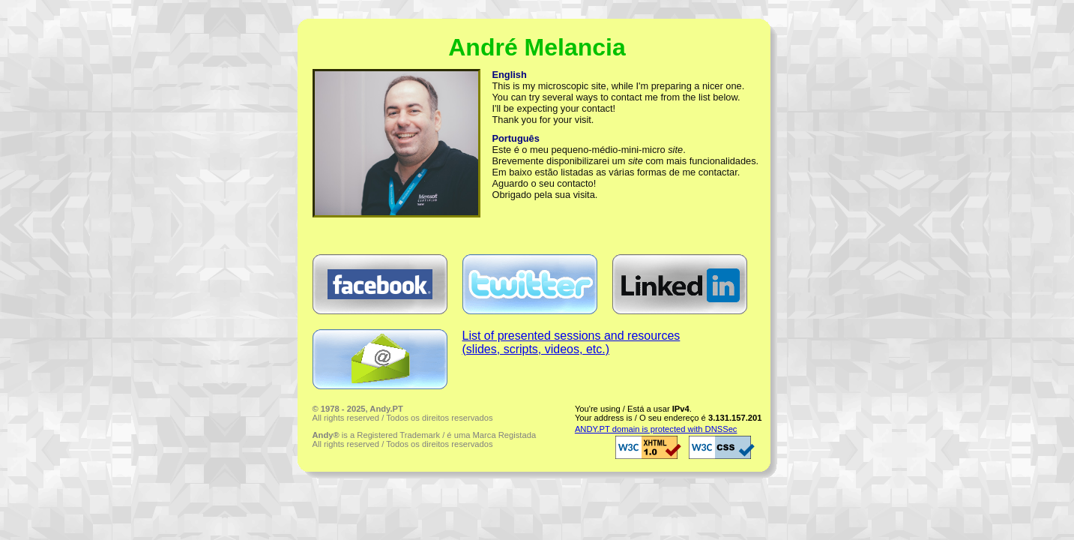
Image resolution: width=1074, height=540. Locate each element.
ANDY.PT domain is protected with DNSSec (656, 429)
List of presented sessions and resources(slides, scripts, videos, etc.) (571, 342)
